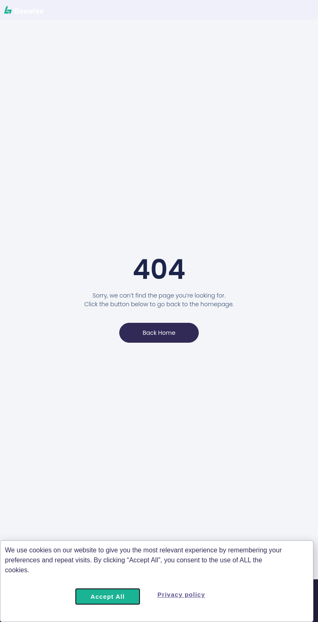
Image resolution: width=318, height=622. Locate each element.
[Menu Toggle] (267, 12)
